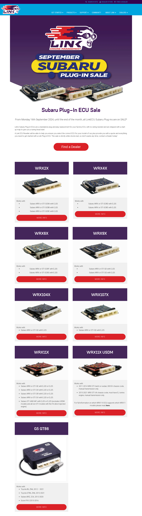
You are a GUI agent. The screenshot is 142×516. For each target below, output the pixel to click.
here (107, 405)
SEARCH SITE (92, 2)
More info (42, 218)
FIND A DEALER (122, 2)
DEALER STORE (107, 2)
